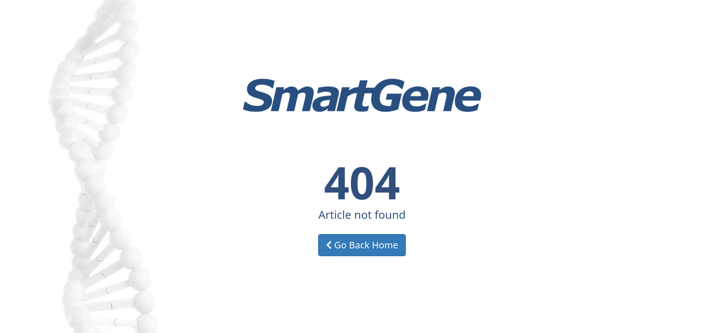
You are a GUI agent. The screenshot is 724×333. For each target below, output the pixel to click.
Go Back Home (362, 245)
